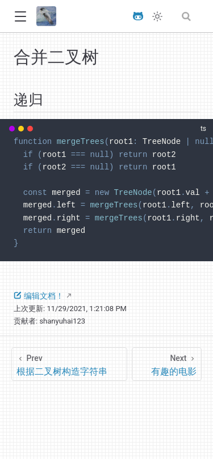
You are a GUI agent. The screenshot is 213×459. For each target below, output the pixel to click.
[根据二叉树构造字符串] (69, 364)
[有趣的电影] (167, 364)
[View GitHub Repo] (138, 16)
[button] (20, 17)
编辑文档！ (39, 295)
